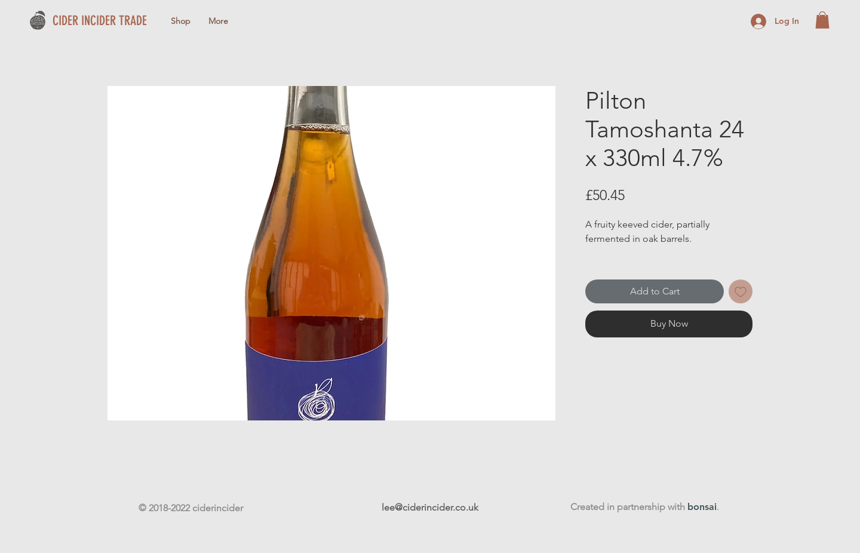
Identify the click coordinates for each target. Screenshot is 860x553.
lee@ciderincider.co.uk (430, 507)
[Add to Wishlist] (740, 291)
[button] (822, 20)
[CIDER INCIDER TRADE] (115, 21)
